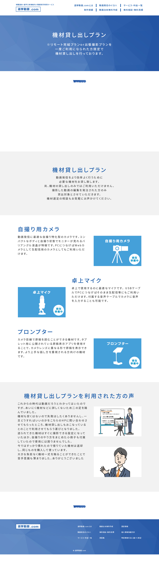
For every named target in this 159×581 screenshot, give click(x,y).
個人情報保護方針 (128, 558)
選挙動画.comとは (83, 5)
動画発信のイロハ (108, 5)
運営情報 (124, 553)
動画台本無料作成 (108, 9)
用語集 (102, 564)
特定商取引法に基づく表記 (131, 564)
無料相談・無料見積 (133, 9)
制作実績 (88, 9)
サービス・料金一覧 (133, 5)
